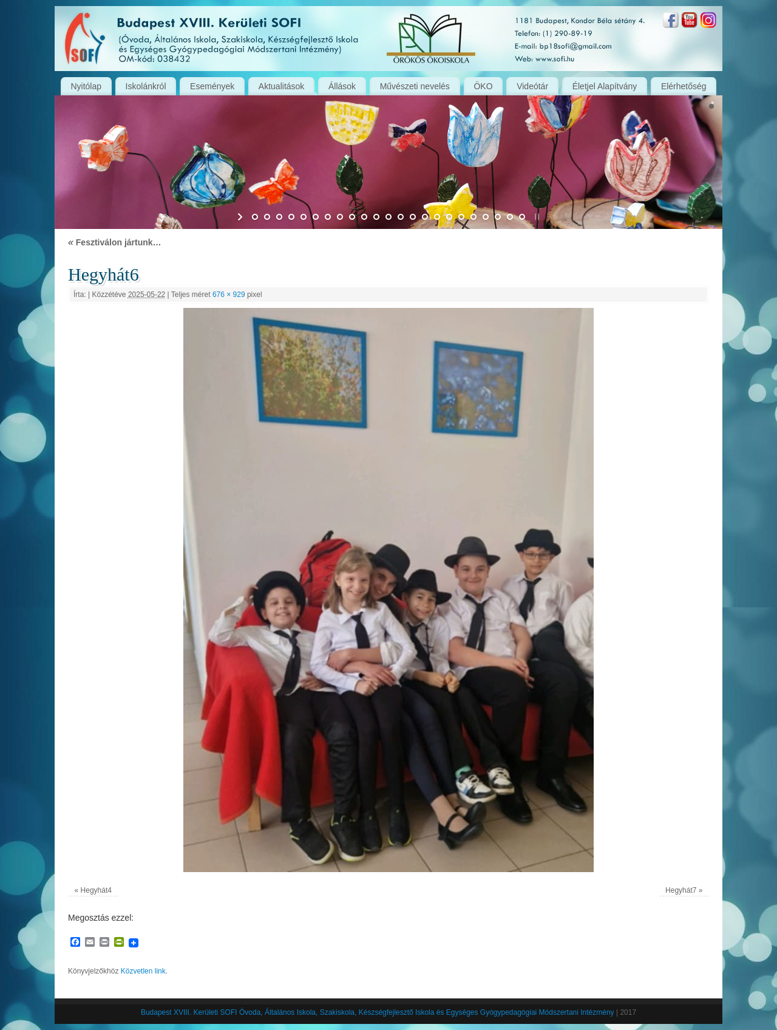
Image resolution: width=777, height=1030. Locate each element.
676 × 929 (228, 294)
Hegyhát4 (96, 890)
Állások (342, 86)
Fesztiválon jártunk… (114, 242)
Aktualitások (281, 86)
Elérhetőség (684, 86)
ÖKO (482, 86)
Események (212, 86)
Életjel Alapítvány (604, 86)
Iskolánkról (146, 86)
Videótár (532, 86)
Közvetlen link (143, 971)
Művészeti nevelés (415, 86)
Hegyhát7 (680, 890)
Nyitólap (85, 86)
